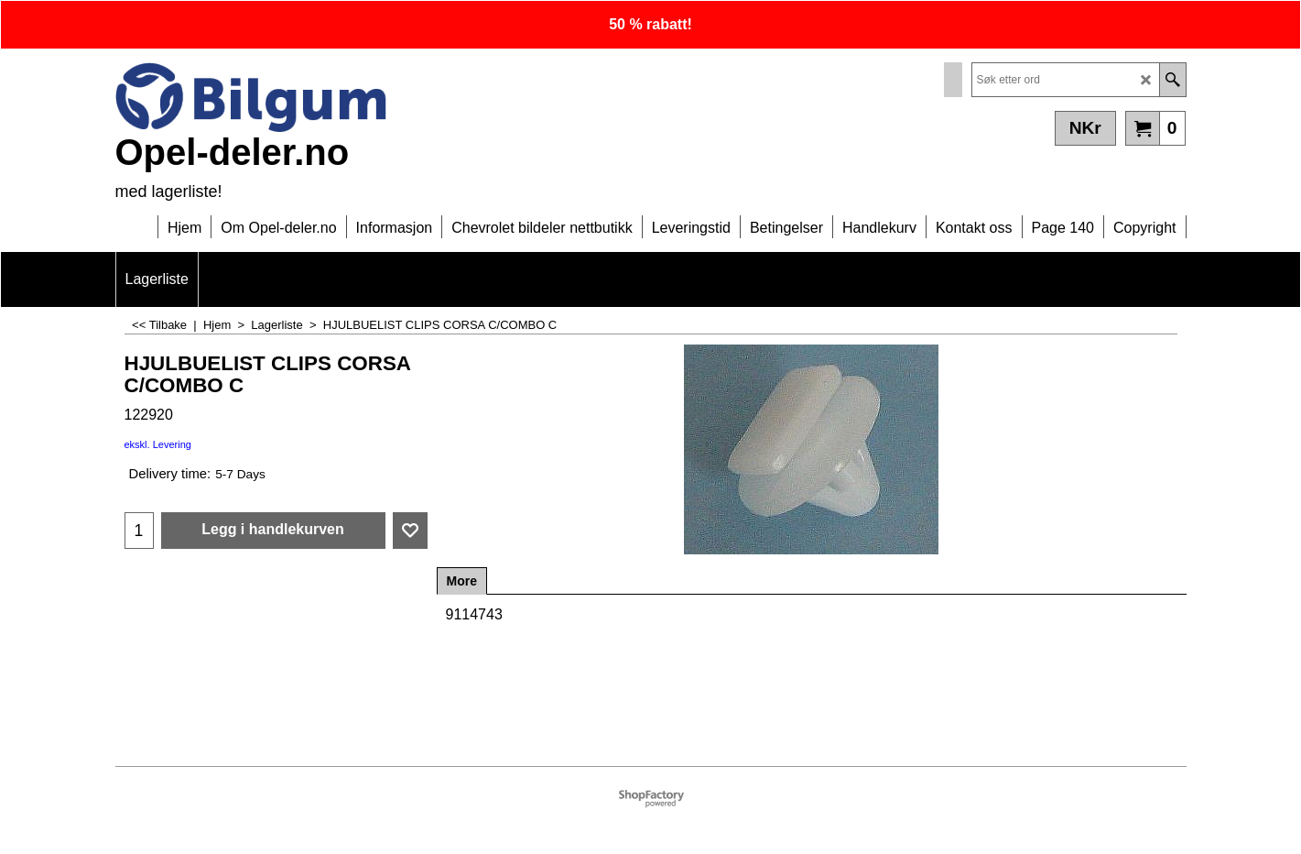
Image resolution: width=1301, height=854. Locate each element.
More (462, 581)
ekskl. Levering (158, 444)
